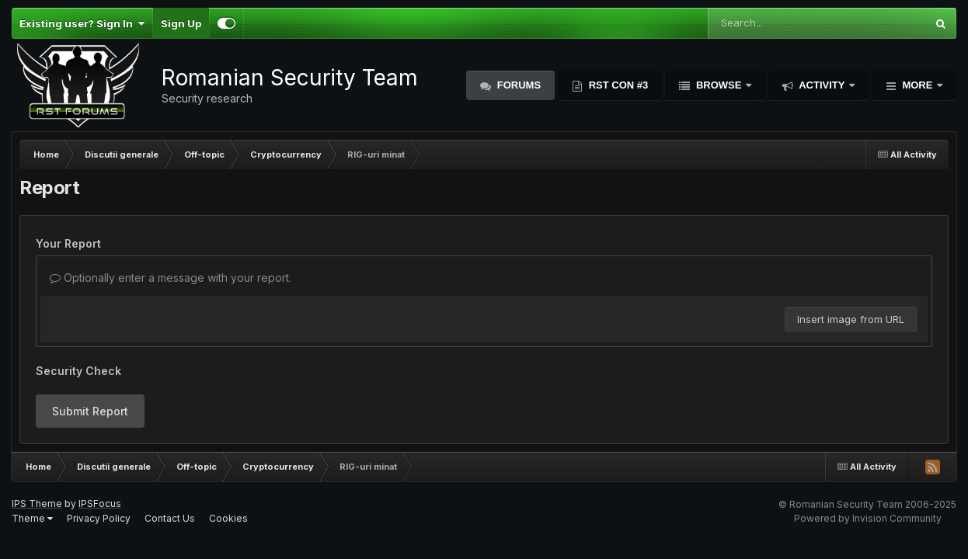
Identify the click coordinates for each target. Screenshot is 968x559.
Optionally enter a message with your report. (170, 277)
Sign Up (181, 23)
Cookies (228, 518)
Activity (822, 85)
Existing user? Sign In (82, 23)
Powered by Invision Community (868, 518)
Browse (718, 85)
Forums (517, 85)
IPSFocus (99, 503)
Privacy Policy (99, 518)
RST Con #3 (617, 85)
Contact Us (170, 518)
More (917, 85)
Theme (32, 518)
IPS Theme (37, 503)
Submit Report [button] (90, 411)
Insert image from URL (850, 319)
